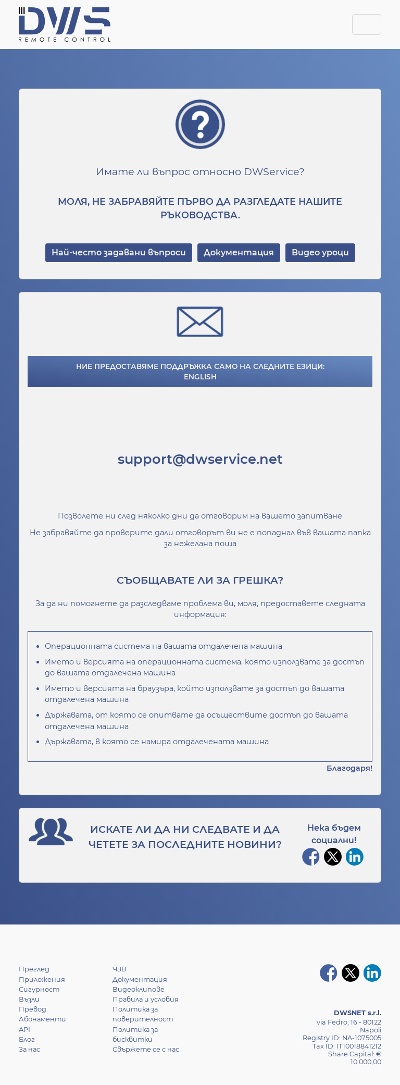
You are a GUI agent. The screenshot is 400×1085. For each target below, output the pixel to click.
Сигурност (39, 989)
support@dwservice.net (200, 459)
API (24, 1029)
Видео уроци (320, 252)
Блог (27, 1039)
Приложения (42, 979)
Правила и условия (146, 999)
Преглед (34, 969)
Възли (29, 999)
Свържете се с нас (146, 1049)
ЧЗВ (120, 969)
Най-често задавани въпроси (119, 252)
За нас (29, 1049)
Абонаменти (42, 1019)
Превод (32, 1009)
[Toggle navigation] (366, 24)
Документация (239, 252)
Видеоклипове (139, 989)
